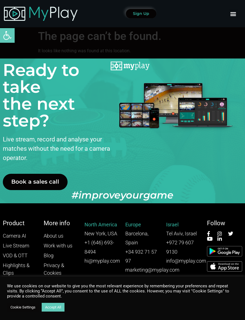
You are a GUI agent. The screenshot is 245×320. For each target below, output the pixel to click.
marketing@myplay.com (152, 270)
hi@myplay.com (102, 261)
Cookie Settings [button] (22, 307)
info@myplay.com (186, 261)
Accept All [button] (53, 307)
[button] (7, 35)
